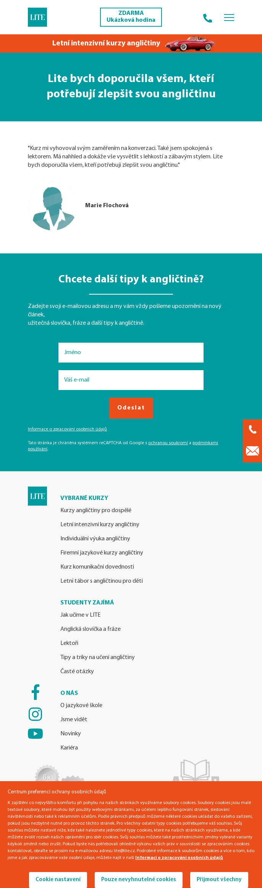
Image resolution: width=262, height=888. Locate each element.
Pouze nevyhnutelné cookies (138, 880)
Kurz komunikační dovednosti (97, 567)
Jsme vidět (73, 720)
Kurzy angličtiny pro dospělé (95, 511)
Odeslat (131, 408)
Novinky (70, 734)
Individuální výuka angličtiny (95, 539)
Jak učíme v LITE (80, 615)
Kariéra (69, 748)
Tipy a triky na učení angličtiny (97, 657)
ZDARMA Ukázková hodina (131, 16)
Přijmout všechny (219, 880)
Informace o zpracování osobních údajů (67, 429)
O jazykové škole (81, 706)
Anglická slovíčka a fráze (90, 629)
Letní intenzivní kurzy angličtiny (99, 525)
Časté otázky (77, 672)
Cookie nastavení (58, 880)
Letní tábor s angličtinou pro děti (101, 581)
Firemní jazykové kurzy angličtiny (101, 553)
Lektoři (69, 643)
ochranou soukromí (168, 443)
